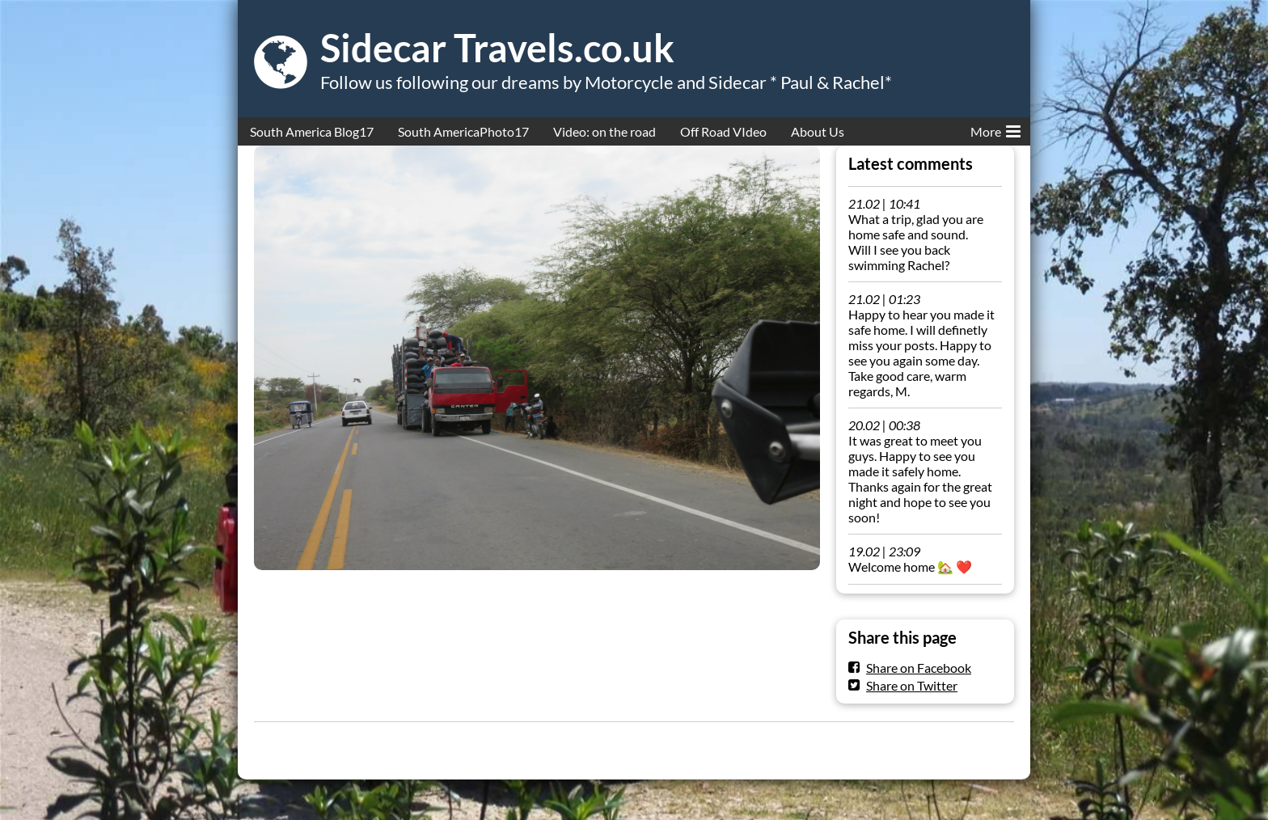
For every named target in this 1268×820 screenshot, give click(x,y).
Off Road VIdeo (723, 131)
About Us (817, 131)
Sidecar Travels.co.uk (497, 47)
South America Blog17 (312, 131)
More (995, 128)
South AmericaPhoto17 (463, 131)
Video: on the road (604, 131)
